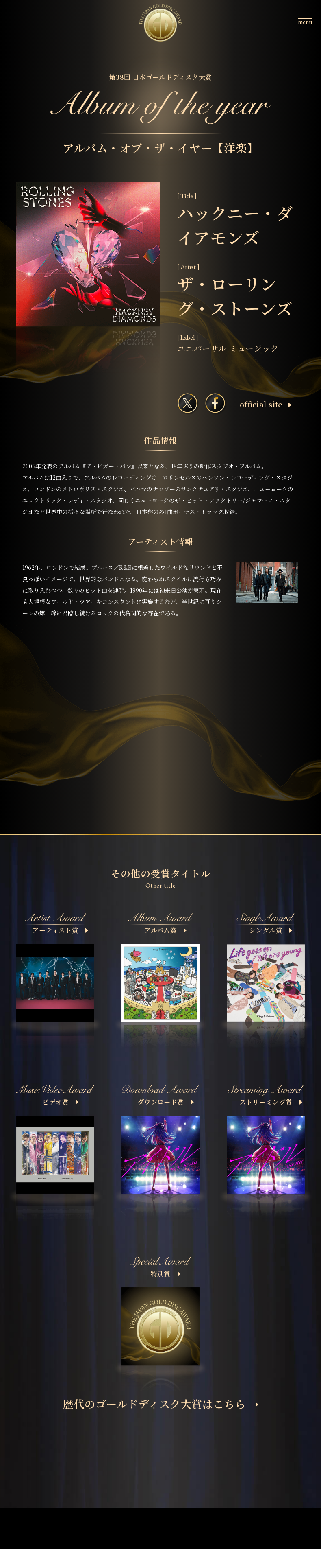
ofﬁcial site (265, 404)
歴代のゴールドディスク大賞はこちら (160, 1403)
